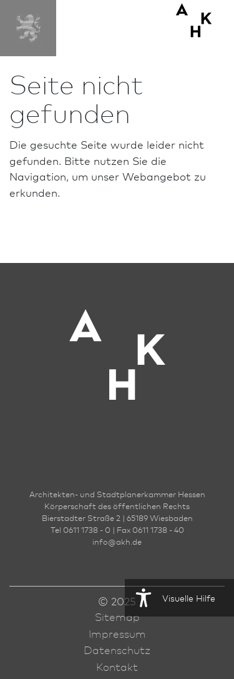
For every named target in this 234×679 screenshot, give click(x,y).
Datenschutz (117, 649)
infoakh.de (117, 541)
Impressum (117, 633)
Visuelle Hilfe (170, 598)
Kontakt (117, 666)
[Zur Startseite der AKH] (117, 373)
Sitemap (117, 616)
